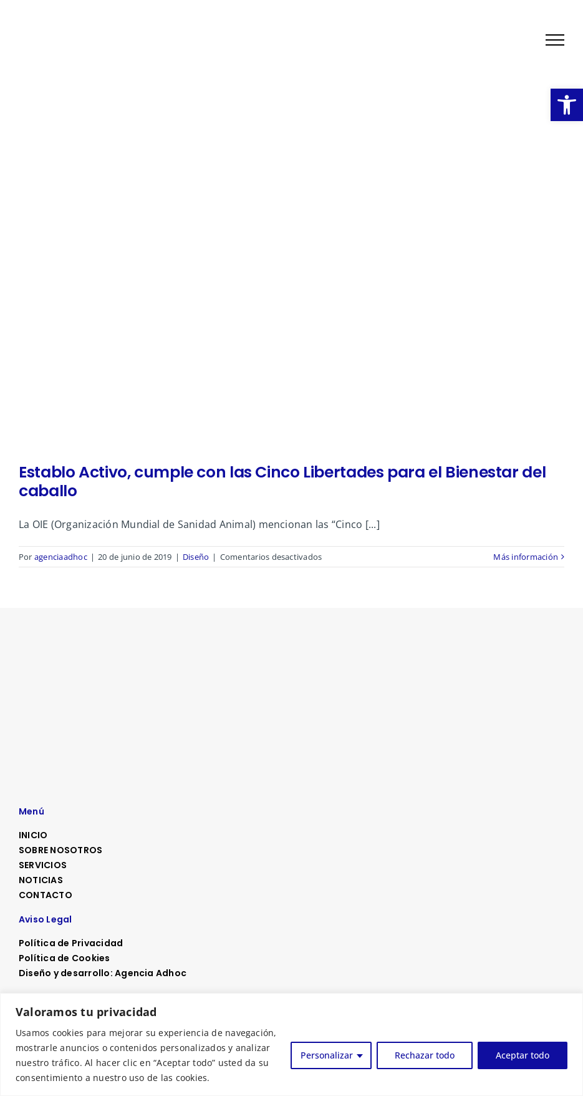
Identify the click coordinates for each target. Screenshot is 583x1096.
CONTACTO (45, 895)
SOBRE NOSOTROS (60, 850)
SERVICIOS (43, 865)
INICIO (33, 835)
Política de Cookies (64, 958)
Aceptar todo (522, 1055)
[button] (567, 105)
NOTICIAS (41, 880)
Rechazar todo (425, 1055)
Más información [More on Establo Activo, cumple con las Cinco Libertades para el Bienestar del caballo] (525, 556)
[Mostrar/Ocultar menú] (555, 40)
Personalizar (327, 1055)
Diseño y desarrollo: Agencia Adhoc (102, 973)
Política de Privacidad (71, 943)
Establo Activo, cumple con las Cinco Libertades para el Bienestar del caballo (282, 481)
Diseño (196, 556)
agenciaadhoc (60, 556)
